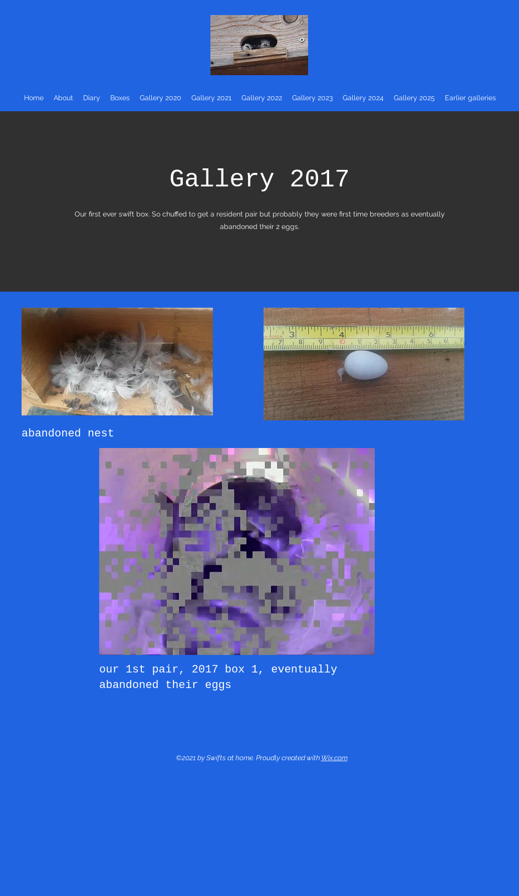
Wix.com (334, 758)
